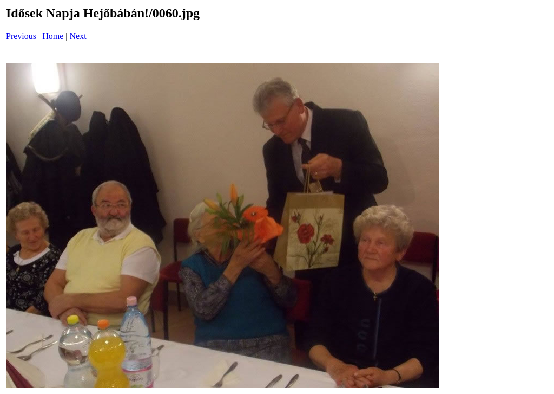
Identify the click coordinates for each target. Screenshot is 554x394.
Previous (21, 36)
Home (52, 36)
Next (78, 36)
